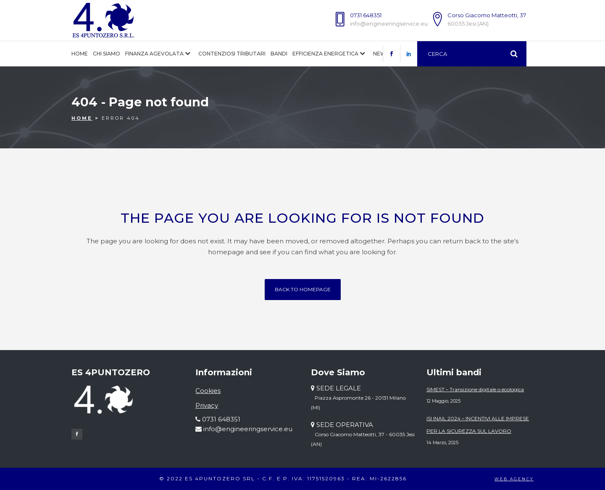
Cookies (208, 391)
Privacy (206, 405)
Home (81, 118)
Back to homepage (303, 289)
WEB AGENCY (514, 479)
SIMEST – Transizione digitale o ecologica (475, 389)
